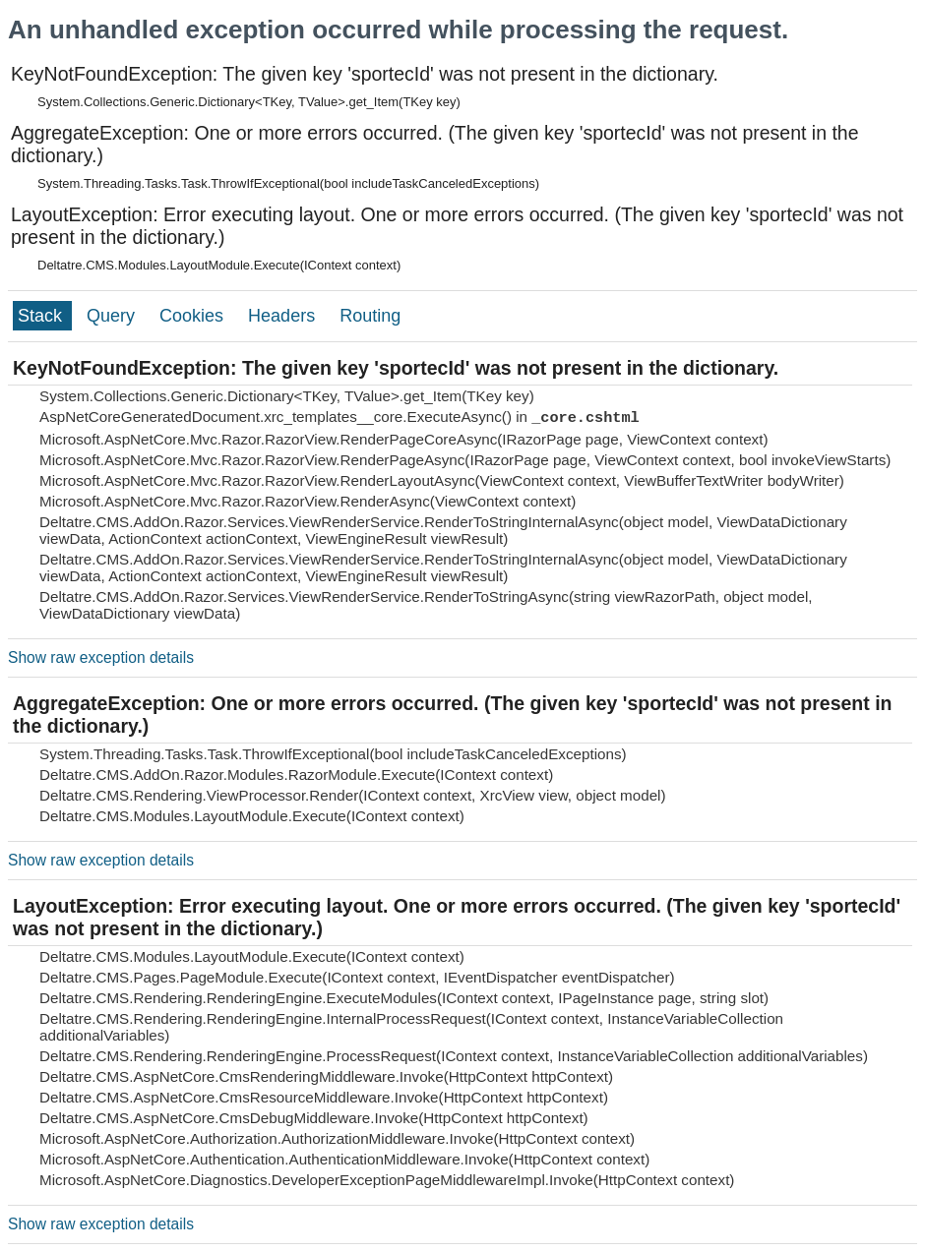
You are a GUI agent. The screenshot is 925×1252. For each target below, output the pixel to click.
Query (113, 316)
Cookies (193, 316)
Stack (42, 316)
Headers (284, 316)
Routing (370, 316)
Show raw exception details (101, 657)
